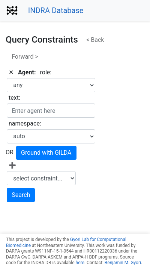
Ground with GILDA (46, 152)
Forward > (25, 56)
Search (21, 194)
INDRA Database (56, 10)
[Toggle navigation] (106, 10)
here (80, 262)
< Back (95, 39)
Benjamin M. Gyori (123, 262)
